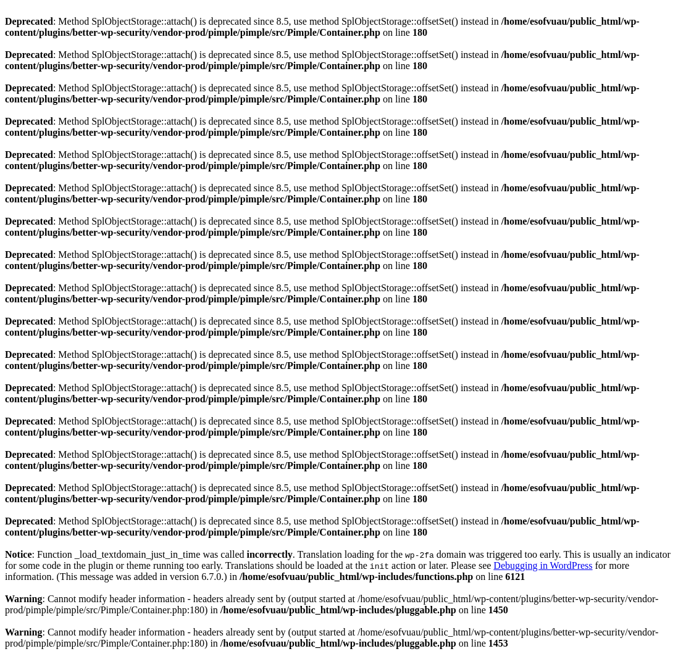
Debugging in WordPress (542, 565)
